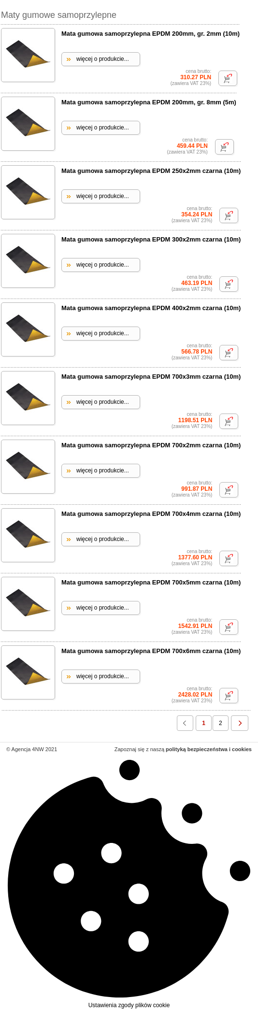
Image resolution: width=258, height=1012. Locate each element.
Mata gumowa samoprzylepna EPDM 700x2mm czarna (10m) (151, 445)
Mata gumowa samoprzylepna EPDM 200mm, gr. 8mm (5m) (148, 102)
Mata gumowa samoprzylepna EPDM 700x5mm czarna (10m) (151, 582)
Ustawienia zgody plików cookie (129, 883)
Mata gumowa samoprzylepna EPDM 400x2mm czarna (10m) (151, 308)
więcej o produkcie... (102, 59)
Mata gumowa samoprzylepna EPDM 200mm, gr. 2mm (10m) (150, 33)
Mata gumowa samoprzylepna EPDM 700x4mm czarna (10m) (151, 513)
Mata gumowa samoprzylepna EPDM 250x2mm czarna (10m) (151, 170)
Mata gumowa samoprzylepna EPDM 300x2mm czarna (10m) (151, 239)
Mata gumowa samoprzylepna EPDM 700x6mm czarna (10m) (151, 651)
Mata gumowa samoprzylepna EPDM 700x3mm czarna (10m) (151, 376)
